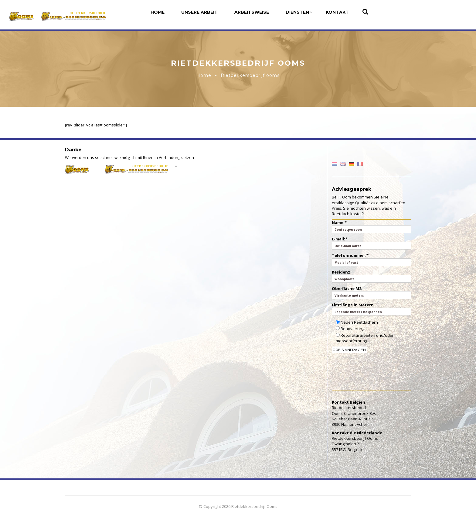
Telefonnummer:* (371, 259)
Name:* (371, 226)
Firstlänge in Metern (371, 308)
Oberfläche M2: (371, 292)
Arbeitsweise (251, 12)
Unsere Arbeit (199, 12)
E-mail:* (371, 243)
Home (158, 12)
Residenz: (371, 276)
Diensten (299, 12)
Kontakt (337, 12)
